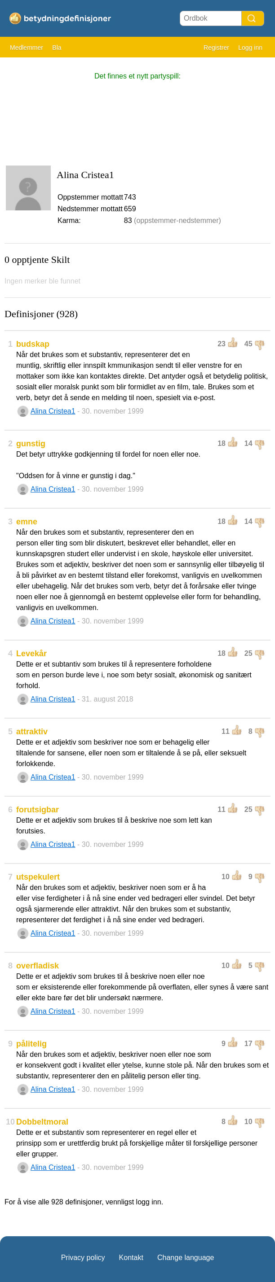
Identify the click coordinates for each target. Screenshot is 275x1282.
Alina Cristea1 (53, 411)
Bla (56, 47)
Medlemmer (26, 47)
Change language (185, 1257)
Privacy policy (83, 1257)
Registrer (216, 47)
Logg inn (250, 47)
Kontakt (131, 1257)
